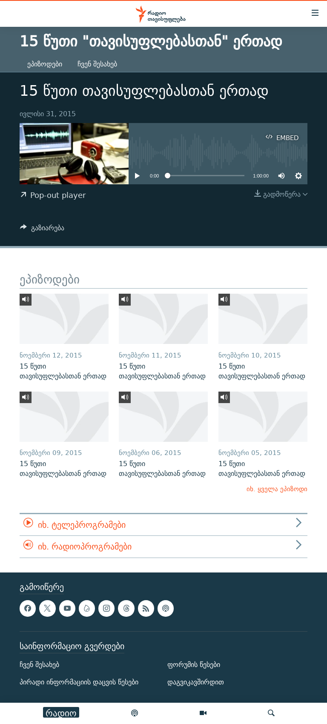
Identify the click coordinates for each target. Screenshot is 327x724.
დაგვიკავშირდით (195, 682)
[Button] (42, 230)
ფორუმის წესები (193, 664)
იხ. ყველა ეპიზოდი (277, 489)
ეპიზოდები (44, 64)
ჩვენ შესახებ (97, 64)
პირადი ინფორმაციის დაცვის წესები (79, 682)
